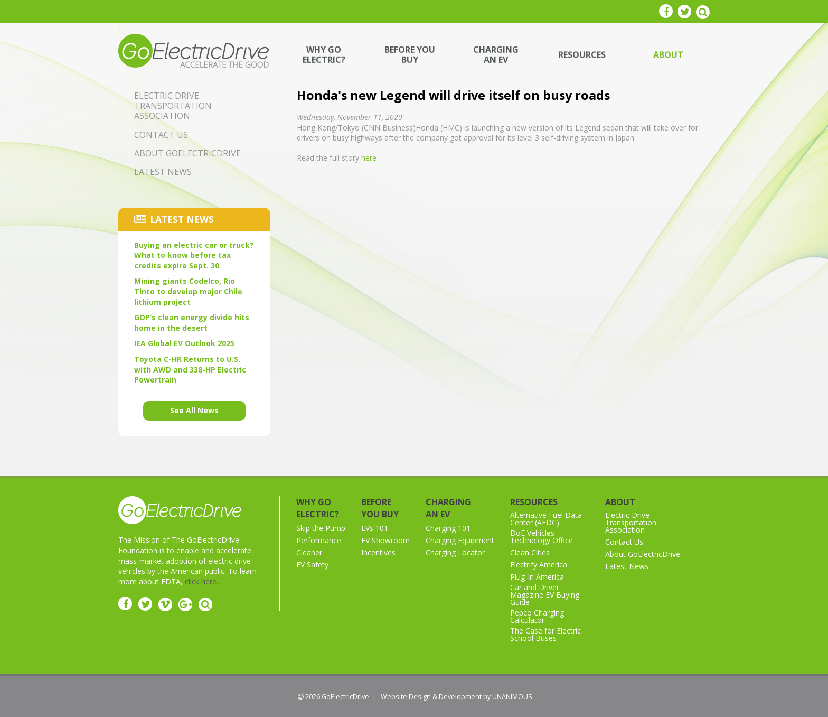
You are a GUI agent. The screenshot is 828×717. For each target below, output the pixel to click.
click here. (201, 581)
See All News (194, 410)
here (369, 158)
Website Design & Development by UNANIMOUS (456, 696)
